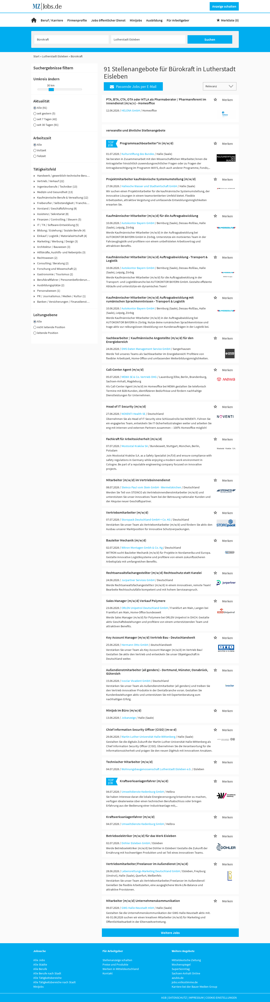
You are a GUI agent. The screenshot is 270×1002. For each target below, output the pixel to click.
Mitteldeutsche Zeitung (186, 960)
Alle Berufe (40, 969)
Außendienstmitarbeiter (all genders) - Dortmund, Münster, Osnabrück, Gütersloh (157, 672)
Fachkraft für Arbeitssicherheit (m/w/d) (134, 439)
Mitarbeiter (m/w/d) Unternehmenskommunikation (143, 901)
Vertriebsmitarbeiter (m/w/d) (127, 512)
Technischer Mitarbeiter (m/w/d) (129, 762)
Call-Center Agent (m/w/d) (125, 369)
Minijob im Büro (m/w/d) (123, 710)
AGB (163, 997)
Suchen (209, 39)
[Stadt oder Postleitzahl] (148, 39)
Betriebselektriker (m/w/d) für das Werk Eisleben (141, 836)
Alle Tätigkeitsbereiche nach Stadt (54, 982)
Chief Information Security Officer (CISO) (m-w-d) (141, 729)
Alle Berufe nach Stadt (47, 973)
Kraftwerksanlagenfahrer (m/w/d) (144, 781)
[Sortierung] (215, 86)
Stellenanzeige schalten (117, 960)
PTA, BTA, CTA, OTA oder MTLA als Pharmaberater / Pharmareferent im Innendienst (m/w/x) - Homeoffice (156, 101)
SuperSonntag (181, 969)
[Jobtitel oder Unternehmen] (71, 39)
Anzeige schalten (224, 6)
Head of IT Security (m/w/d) (126, 406)
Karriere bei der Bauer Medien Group (194, 987)
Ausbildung (154, 20)
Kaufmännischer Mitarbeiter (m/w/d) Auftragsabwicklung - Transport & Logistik (157, 259)
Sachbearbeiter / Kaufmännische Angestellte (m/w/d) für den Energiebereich (149, 340)
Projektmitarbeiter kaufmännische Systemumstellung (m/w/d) (151, 179)
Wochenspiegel (181, 964)
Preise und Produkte (115, 964)
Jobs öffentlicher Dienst (108, 20)
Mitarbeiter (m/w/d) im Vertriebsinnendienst (138, 480)
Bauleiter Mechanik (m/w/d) (126, 540)
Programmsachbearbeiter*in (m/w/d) (146, 143)
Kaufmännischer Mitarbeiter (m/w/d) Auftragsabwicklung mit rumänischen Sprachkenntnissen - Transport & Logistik (150, 299)
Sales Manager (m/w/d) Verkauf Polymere (135, 601)
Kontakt (108, 973)
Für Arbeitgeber (178, 20)
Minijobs (136, 20)
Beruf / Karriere (52, 20)
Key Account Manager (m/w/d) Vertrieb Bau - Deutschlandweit (150, 637)
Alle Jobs (39, 960)
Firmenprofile (77, 20)
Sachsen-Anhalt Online (186, 973)
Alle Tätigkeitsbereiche (47, 978)
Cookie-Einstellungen (221, 997)
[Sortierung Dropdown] (232, 86)
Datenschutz (177, 997)
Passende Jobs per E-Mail (133, 86)
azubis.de (178, 978)
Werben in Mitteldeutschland (121, 969)
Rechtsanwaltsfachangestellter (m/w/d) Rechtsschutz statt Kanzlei (154, 573)
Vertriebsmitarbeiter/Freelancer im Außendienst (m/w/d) (147, 864)
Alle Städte (40, 964)
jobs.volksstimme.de (185, 982)
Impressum (196, 997)
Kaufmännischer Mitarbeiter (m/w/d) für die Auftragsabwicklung (152, 216)
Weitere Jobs (170, 933)
